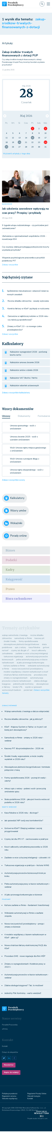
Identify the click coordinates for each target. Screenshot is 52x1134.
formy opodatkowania (28, 641)
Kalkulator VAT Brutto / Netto (23, 378)
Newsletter (8, 1065)
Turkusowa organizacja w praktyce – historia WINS (26, 865)
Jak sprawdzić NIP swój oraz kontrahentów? (23, 820)
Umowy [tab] (6, 416)
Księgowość (14, 579)
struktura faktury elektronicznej (17, 674)
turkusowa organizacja (13, 656)
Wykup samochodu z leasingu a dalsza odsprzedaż (26, 711)
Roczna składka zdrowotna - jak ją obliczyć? (23, 719)
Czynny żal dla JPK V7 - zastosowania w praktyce (26, 839)
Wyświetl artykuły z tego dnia (16, 153)
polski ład (28, 690)
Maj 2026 (26, 116)
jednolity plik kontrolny (23, 684)
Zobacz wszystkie (10, 264)
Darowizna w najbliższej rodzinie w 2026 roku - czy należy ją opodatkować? (28, 318)
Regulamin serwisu (9, 1096)
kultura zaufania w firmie (14, 665)
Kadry (10, 570)
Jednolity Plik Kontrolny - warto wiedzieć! (22, 993)
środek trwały (10, 641)
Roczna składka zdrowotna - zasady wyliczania (28, 301)
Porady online (15, 535)
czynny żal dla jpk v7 (20, 650)
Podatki (11, 560)
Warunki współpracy (9, 1098)
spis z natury (20, 647)
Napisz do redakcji (11, 1072)
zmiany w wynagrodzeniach (15, 677)
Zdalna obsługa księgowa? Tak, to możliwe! (23, 985)
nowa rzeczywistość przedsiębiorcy (27, 668)
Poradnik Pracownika (10, 1025)
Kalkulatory (14, 498)
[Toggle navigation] (48, 4)
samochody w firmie (23, 638)
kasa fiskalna (34, 647)
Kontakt (5, 1046)
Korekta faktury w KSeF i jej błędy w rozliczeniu (28, 308)
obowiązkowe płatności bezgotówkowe (21, 644)
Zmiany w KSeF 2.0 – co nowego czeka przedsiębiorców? (24, 328)
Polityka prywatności (9, 1093)
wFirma (5, 1029)
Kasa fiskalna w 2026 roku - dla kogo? (21, 812)
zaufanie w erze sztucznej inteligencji (31, 653)
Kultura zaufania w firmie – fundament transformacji (26, 905)
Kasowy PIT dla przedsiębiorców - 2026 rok (24, 748)
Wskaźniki (13, 523)
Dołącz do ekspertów (10, 1052)
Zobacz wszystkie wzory (13, 480)
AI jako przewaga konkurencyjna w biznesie (23, 894)
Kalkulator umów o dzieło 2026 (24, 370)
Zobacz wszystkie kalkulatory (16, 392)
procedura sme (40, 674)
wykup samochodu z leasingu (15, 635)
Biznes (10, 550)
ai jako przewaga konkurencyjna (30, 662)
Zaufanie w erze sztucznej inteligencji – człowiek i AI (27, 857)
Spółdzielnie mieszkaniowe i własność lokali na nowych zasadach (27, 293)
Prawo (10, 589)
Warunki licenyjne (33, 1096)
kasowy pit (39, 638)
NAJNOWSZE (7, 204)
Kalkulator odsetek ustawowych (24, 385)
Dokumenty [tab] (24, 416)
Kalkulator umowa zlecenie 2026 (24, 362)
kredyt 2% (17, 687)
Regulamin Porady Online (36, 1093)
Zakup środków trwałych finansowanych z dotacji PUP (20, 53)
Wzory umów (15, 510)
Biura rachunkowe (19, 598)
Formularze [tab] (44, 416)
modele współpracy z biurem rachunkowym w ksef (26, 671)
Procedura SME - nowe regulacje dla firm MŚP (24, 956)
